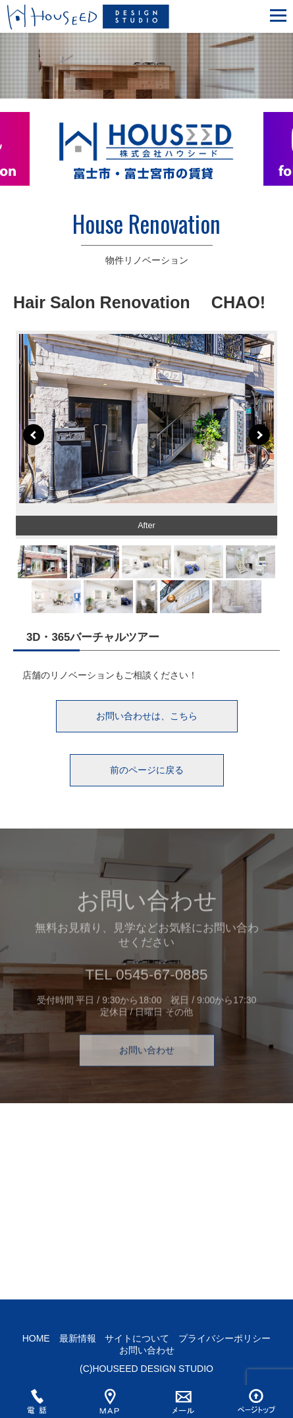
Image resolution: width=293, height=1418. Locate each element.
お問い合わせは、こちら (147, 716)
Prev (33, 434)
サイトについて (137, 1338)
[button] (278, 13)
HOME (36, 1338)
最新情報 (77, 1338)
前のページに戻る (147, 770)
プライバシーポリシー (224, 1338)
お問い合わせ (146, 1061)
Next (259, 434)
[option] (146, 157)
